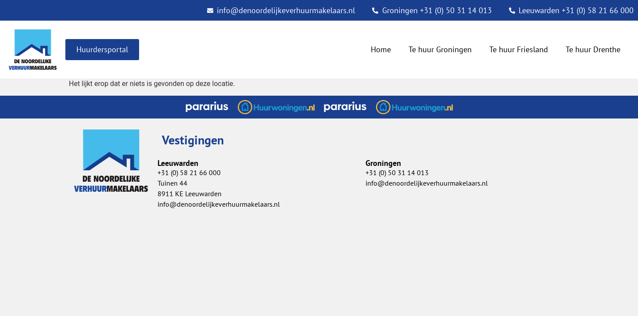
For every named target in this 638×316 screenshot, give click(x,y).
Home (381, 49)
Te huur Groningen (440, 49)
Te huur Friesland (518, 49)
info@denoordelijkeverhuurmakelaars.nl (427, 183)
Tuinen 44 (172, 183)
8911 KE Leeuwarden (190, 193)
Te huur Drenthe (593, 49)
